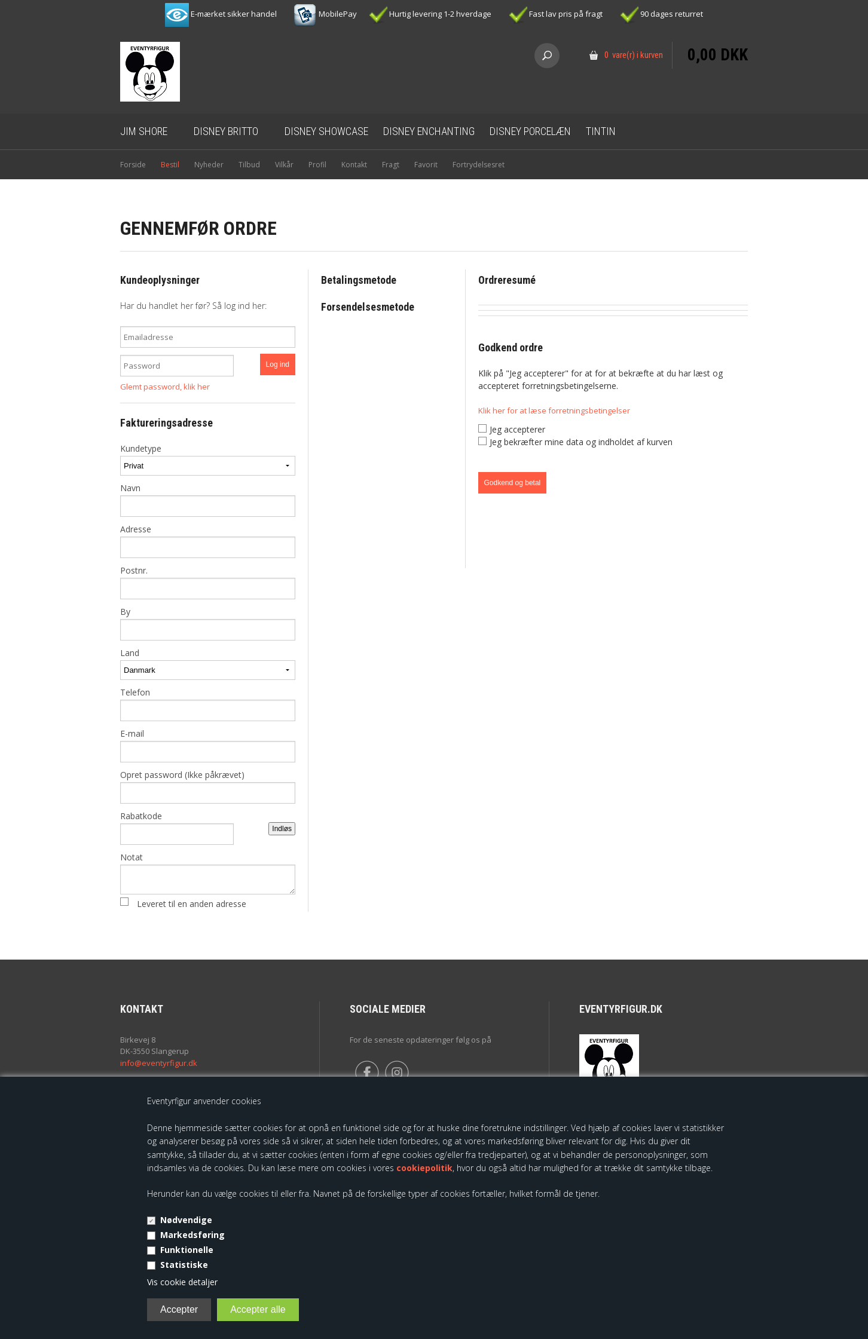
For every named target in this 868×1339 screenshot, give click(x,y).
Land (207, 663)
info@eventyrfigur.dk (158, 1063)
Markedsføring (192, 1234)
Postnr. (207, 582)
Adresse (207, 540)
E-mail (207, 745)
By (207, 623)
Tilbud (249, 165)
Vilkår (284, 165)
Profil (317, 165)
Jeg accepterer (517, 429)
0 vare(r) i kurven (633, 55)
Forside (133, 165)
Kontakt (354, 165)
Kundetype (207, 459)
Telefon (207, 704)
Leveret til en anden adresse (191, 903)
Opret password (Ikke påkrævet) (207, 786)
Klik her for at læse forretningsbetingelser (554, 410)
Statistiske (184, 1264)
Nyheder (209, 165)
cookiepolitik (424, 1167)
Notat (207, 872)
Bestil (170, 165)
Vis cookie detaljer (182, 1282)
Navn (207, 499)
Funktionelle (186, 1249)
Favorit (426, 165)
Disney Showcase (326, 131)
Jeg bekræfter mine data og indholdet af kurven (581, 442)
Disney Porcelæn (530, 131)
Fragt (390, 165)
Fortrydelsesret (479, 165)
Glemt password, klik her (165, 386)
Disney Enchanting (429, 131)
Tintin (601, 131)
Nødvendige (186, 1219)
